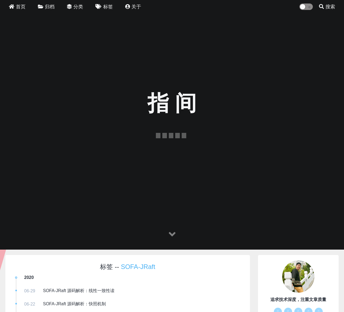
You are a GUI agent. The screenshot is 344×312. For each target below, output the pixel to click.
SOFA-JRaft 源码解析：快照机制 (74, 304)
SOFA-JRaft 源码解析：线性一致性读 (78, 290)
